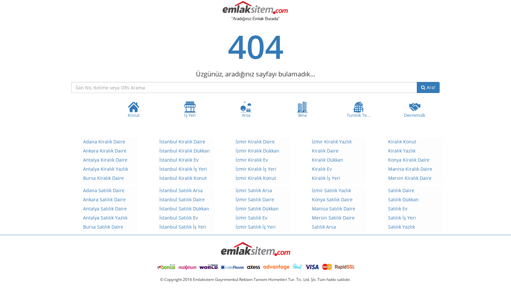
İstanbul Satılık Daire (182, 199)
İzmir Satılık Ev (251, 218)
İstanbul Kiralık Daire (182, 142)
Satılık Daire (401, 190)
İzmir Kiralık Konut (256, 178)
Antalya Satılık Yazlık (105, 218)
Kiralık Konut (402, 142)
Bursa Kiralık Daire (103, 178)
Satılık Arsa (324, 227)
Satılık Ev (397, 209)
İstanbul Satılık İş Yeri (182, 227)
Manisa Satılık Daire (333, 209)
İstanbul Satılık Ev (178, 218)
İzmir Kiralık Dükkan (257, 151)
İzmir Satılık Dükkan (257, 209)
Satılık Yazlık (401, 227)
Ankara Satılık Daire (104, 199)
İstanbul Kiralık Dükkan (184, 151)
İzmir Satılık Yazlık (331, 190)
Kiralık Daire (325, 151)
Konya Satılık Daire (332, 199)
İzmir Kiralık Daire (255, 142)
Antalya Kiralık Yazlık (105, 169)
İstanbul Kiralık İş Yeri (183, 169)
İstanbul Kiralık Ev (178, 160)
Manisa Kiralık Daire (410, 169)
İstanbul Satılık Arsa (181, 190)
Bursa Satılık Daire (103, 227)
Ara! (428, 87)
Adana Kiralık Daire (104, 142)
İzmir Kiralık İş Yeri (256, 169)
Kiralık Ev (322, 169)
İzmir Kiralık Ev (252, 160)
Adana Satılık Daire (103, 190)
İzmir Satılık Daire (255, 199)
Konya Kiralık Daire (409, 160)
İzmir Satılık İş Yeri (256, 227)
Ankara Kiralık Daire (104, 151)
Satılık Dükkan (403, 199)
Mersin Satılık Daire (333, 218)
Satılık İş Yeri (402, 218)
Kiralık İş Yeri (326, 178)
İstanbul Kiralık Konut (183, 178)
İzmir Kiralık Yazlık (332, 142)
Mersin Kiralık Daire (409, 178)
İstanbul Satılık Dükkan (184, 209)
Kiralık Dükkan (327, 160)
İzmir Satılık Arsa (254, 190)
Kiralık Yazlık (402, 151)
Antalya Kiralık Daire (105, 160)
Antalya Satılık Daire (105, 209)
